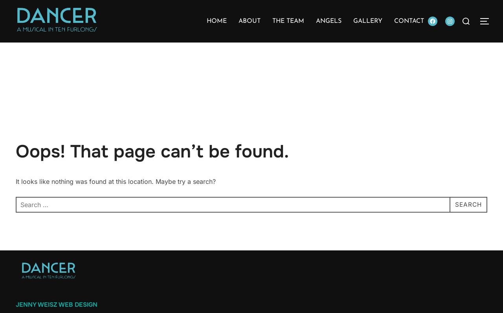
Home (217, 21)
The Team (288, 21)
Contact (409, 21)
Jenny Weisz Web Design (56, 305)
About (250, 21)
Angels (328, 21)
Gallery (367, 21)
